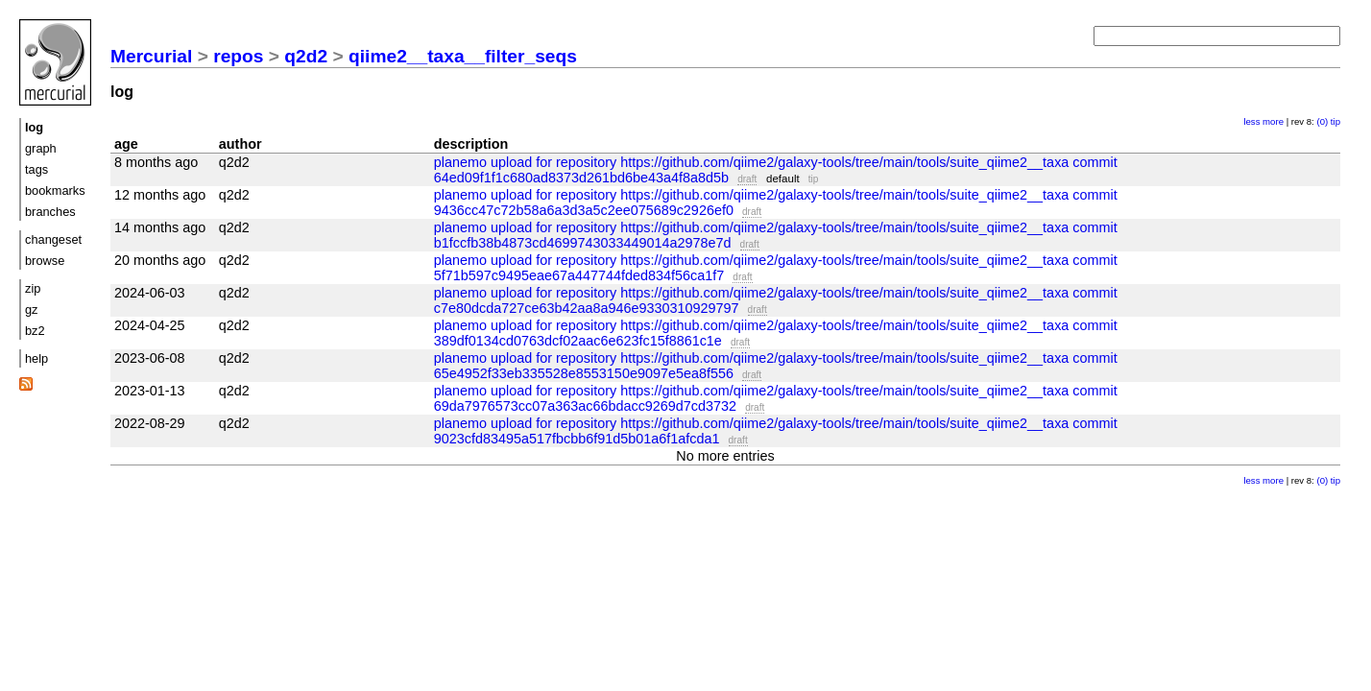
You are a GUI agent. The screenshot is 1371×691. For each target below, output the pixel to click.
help (36, 358)
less (1251, 121)
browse (44, 260)
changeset (53, 239)
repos (238, 56)
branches (50, 211)
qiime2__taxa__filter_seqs (463, 56)
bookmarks (55, 190)
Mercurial (151, 56)
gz (31, 309)
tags (36, 169)
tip (1335, 121)
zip (32, 288)
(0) (1322, 121)
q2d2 (305, 56)
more (1273, 121)
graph (41, 148)
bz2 (35, 330)
